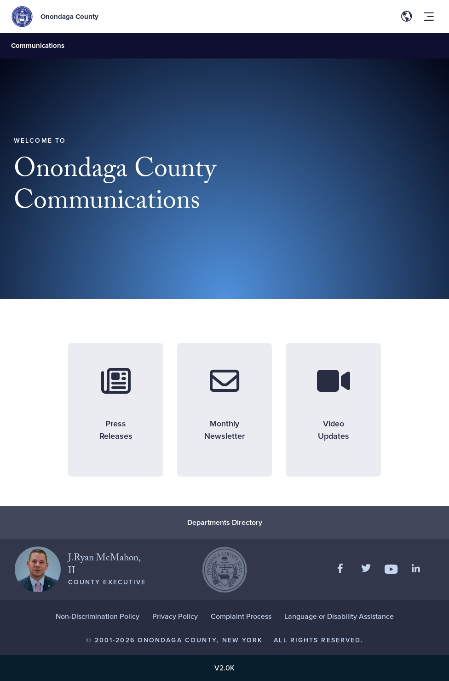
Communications (37, 46)
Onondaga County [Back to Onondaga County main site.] (69, 17)
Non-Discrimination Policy (97, 616)
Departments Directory (224, 522)
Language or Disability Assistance (339, 616)
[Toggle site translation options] (406, 16)
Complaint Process (241, 616)
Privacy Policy (175, 616)
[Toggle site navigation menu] (429, 16)
